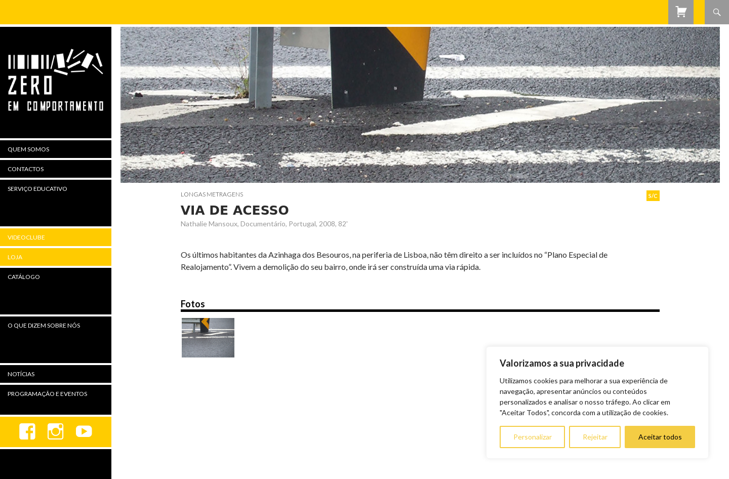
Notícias (21, 374)
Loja (15, 257)
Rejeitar (595, 436)
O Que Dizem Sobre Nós (44, 325)
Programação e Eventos (47, 393)
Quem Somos (28, 149)
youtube (84, 432)
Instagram (56, 432)
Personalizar (532, 436)
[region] (597, 402)
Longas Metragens (212, 194)
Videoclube (26, 237)
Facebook (27, 432)
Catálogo (24, 277)
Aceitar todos (660, 436)
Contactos (26, 169)
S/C (653, 195)
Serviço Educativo (37, 188)
